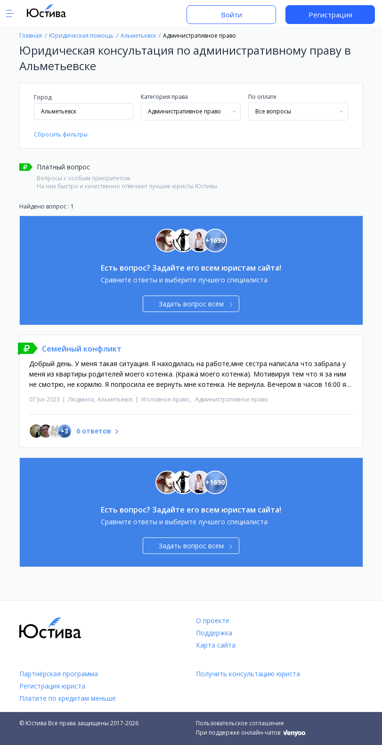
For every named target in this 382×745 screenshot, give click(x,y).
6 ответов (93, 430)
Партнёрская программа (58, 673)
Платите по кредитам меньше (67, 698)
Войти (231, 14)
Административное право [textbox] (184, 111)
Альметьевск (115, 399)
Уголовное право (165, 399)
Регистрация (330, 14)
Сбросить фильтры (61, 134)
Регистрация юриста (52, 685)
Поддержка (214, 632)
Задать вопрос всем (196, 303)
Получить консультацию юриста (248, 673)
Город (42, 97)
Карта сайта (216, 645)
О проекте (212, 620)
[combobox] (191, 111)
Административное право (231, 399)
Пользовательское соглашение (240, 723)
